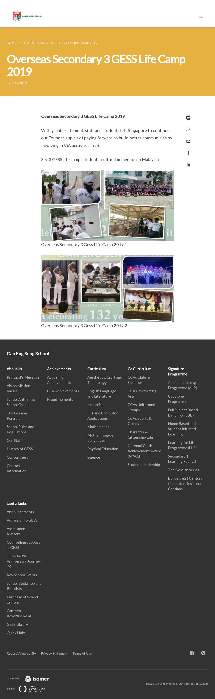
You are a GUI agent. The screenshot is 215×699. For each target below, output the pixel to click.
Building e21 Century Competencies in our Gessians (185, 483)
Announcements (20, 511)
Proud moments (60, 399)
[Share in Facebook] (187, 150)
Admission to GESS (22, 520)
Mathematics (98, 426)
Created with (31, 678)
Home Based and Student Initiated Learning (182, 428)
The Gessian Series (183, 469)
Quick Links (16, 632)
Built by (29, 688)
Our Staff (14, 440)
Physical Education (102, 448)
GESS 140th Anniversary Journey (24, 558)
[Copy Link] (187, 129)
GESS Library (17, 624)
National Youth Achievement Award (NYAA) (144, 450)
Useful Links (17, 503)
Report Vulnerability (21, 653)
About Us (14, 368)
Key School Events (22, 575)
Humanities (96, 404)
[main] (107, 183)
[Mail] (187, 139)
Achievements (59, 368)
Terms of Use (82, 653)
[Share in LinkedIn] (187, 162)
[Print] (187, 118)
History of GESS (20, 448)
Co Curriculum (139, 368)
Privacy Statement (54, 653)
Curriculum (96, 368)
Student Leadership (144, 464)
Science (93, 457)
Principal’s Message (23, 377)
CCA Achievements (63, 391)
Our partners (17, 457)
